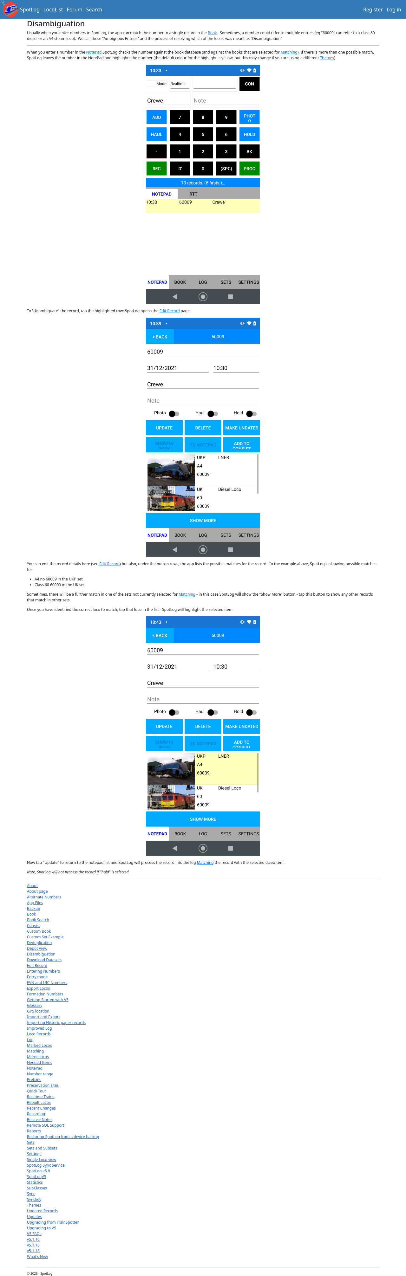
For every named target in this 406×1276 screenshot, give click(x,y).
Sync (31, 1193)
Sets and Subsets (42, 1148)
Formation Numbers (45, 994)
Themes (327, 58)
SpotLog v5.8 (38, 1171)
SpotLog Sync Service (46, 1165)
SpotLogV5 (36, 1176)
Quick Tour (36, 1091)
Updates (34, 1216)
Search (94, 9)
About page (37, 891)
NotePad (94, 52)
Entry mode (37, 977)
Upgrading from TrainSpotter (53, 1222)
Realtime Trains (40, 1096)
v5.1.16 (33, 1245)
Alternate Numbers (44, 897)
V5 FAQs (34, 1233)
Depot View (37, 948)
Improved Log (39, 1028)
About (32, 885)
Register (373, 9)
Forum (74, 9)
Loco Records (39, 1034)
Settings (34, 1153)
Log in (394, 9)
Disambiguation (41, 954)
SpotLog (30, 9)
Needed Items (39, 1062)
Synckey (34, 1199)
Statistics (35, 1182)
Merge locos (38, 1056)
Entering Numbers (43, 971)
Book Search (38, 920)
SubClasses (37, 1188)
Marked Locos (39, 1045)
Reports (34, 1131)
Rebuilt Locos (39, 1102)
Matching (289, 52)
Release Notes (39, 1119)
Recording (36, 1114)
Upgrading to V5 (41, 1228)
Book (212, 33)
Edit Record (170, 311)
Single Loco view (41, 1159)
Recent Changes (41, 1108)
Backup (33, 908)
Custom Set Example (45, 937)
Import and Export (43, 1017)
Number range (40, 1074)
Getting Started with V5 (48, 999)
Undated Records (42, 1211)
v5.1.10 (33, 1239)
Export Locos (38, 988)
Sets (30, 1142)
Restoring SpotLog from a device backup (63, 1136)
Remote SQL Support (45, 1125)
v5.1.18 (33, 1250)
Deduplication (39, 942)
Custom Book (39, 931)
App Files (35, 902)
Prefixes (34, 1079)
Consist (33, 925)
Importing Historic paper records (56, 1022)
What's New (37, 1256)
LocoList (53, 9)
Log (30, 1039)
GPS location (38, 1011)
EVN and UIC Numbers (47, 982)
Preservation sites (43, 1085)
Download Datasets (44, 959)
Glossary (34, 1005)
